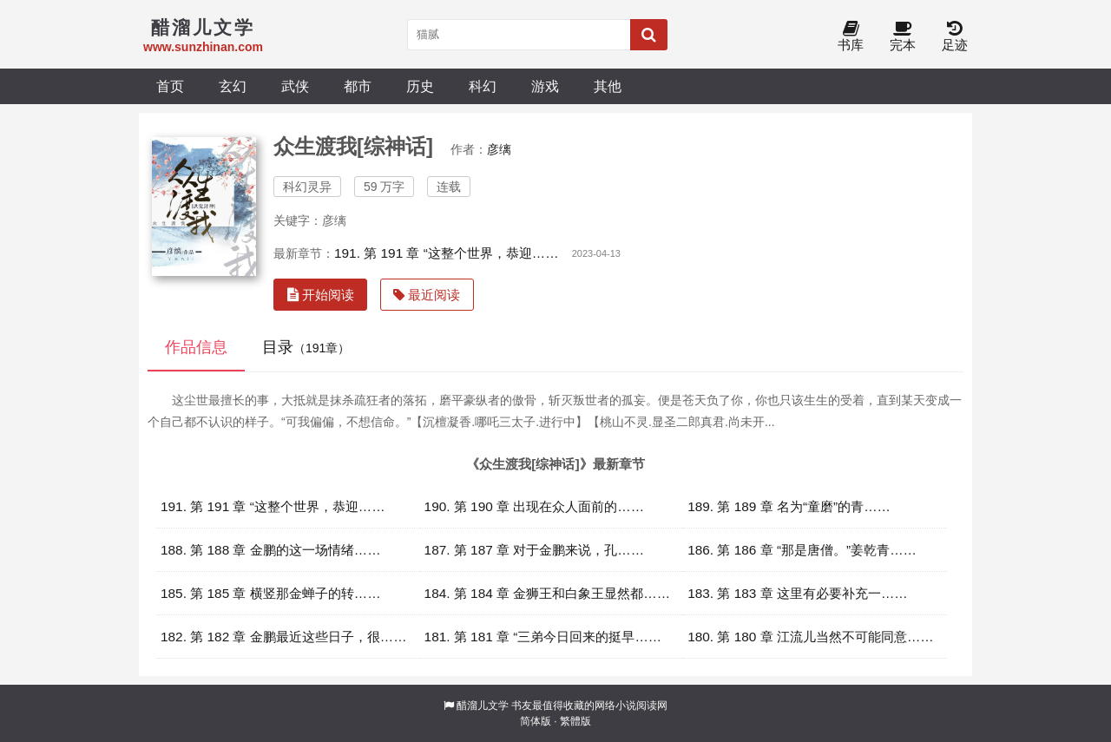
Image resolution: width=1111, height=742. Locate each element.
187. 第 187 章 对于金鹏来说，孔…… (534, 549)
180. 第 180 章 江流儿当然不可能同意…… (810, 636)
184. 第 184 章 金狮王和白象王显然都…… (547, 593)
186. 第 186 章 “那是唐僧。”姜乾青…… (802, 549)
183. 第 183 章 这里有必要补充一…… (797, 593)
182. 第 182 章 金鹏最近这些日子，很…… (284, 636)
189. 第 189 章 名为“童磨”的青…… (789, 506)
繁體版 (575, 721)
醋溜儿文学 (483, 705)
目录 (306, 347)
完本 (903, 37)
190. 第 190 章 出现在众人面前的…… (534, 506)
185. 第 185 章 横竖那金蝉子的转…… (271, 593)
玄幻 (233, 86)
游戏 (545, 86)
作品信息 (196, 347)
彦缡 (499, 149)
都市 (357, 86)
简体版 (535, 721)
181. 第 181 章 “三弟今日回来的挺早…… (543, 636)
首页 (170, 86)
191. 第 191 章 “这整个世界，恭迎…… (446, 253)
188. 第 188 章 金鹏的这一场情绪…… (271, 549)
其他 (607, 86)
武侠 (295, 86)
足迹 (955, 37)
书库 (851, 37)
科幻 (482, 86)
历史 (420, 86)
